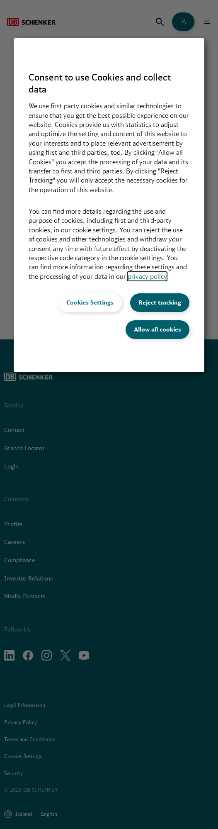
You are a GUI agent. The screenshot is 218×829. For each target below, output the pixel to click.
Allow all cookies (157, 329)
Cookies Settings (90, 302)
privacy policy (147, 276)
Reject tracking (159, 302)
